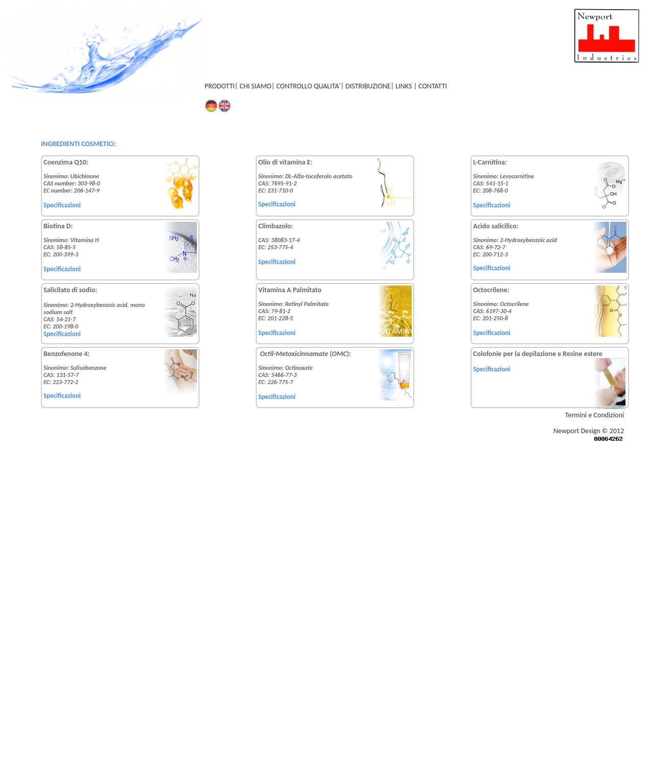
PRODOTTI (220, 86)
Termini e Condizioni (594, 415)
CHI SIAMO (255, 86)
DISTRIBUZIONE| (371, 86)
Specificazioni (62, 205)
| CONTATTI (430, 86)
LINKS (404, 86)
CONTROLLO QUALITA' (308, 86)
